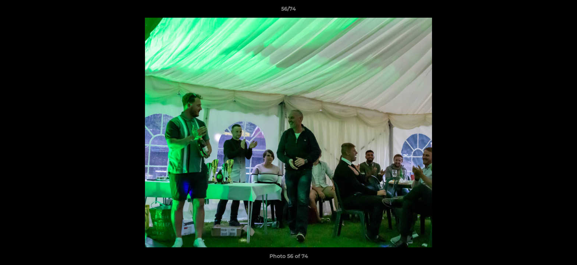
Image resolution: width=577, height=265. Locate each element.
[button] (563, 10)
